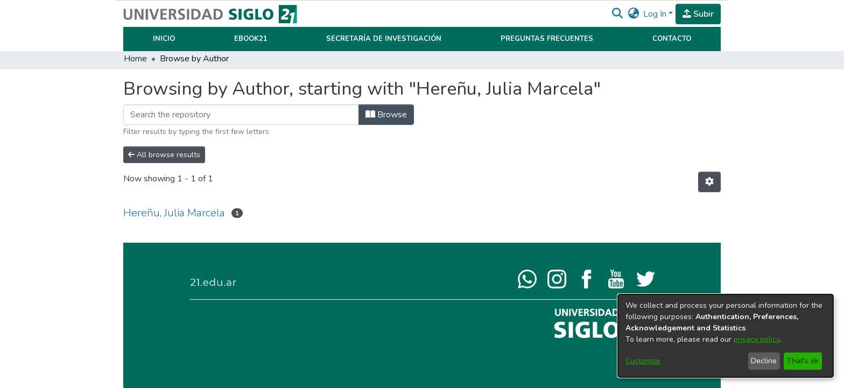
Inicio (164, 39)
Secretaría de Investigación (383, 39)
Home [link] (135, 59)
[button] (617, 14)
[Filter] (241, 114)
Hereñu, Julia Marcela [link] (174, 213)
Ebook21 (251, 39)
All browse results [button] (164, 155)
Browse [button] (386, 115)
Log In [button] (656, 14)
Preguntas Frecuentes (547, 39)
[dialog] (725, 335)
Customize (642, 361)
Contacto (671, 39)
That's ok (802, 361)
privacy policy (756, 339)
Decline (764, 361)
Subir (698, 14)
